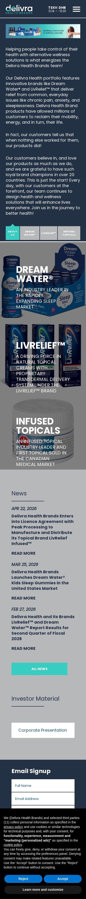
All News (39, 669)
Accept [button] (62, 879)
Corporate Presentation (42, 730)
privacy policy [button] (13, 827)
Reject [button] (23, 879)
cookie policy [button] (13, 845)
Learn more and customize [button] (43, 889)
